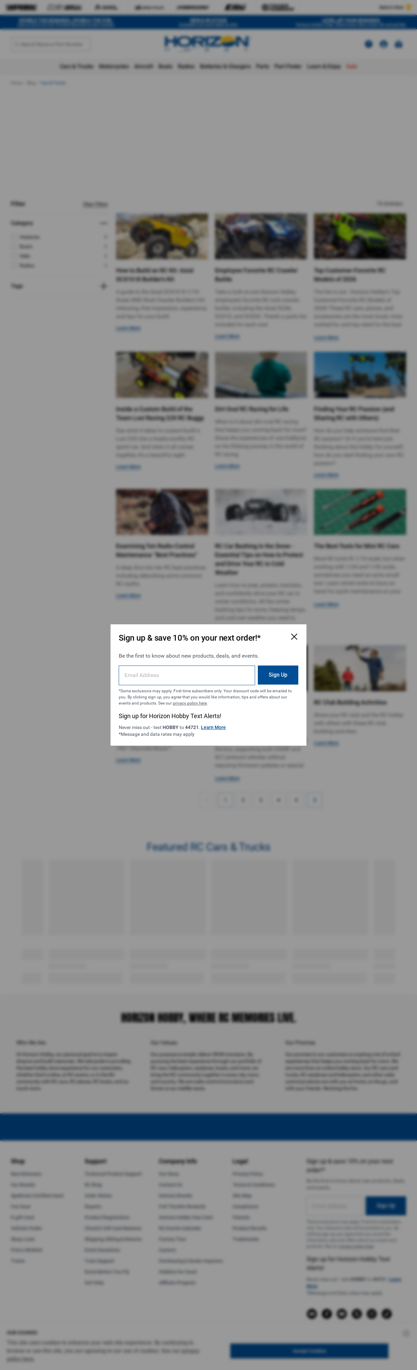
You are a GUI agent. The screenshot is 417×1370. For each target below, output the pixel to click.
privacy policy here (190, 703)
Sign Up (278, 675)
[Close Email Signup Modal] (294, 636)
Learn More (213, 727)
